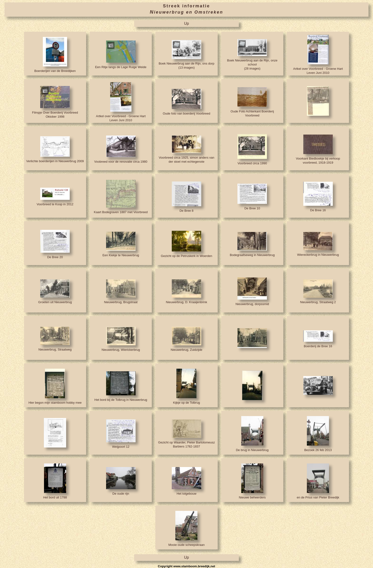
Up (186, 23)
